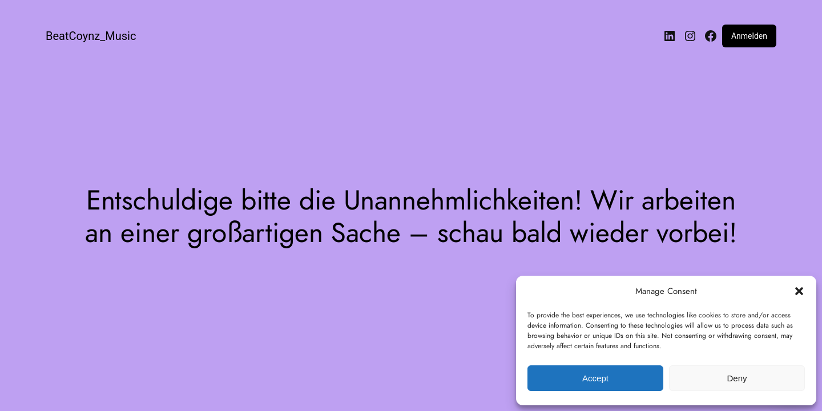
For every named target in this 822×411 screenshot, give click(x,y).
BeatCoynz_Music (91, 36)
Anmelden (749, 36)
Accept (595, 378)
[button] (799, 291)
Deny (737, 378)
